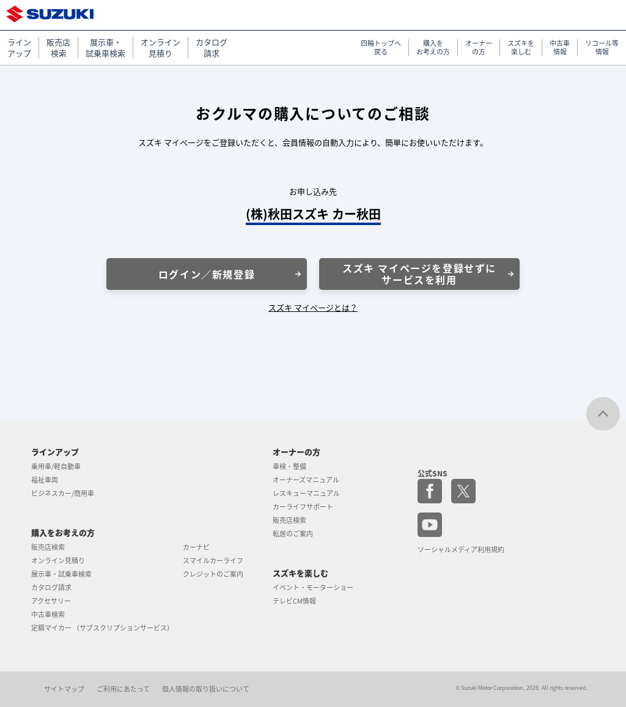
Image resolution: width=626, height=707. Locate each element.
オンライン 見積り (160, 48)
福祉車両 (44, 480)
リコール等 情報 (602, 48)
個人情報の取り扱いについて (205, 689)
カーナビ (196, 547)
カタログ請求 (51, 587)
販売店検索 (48, 547)
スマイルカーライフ (213, 560)
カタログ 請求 (211, 48)
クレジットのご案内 (213, 574)
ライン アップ (19, 48)
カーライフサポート (303, 507)
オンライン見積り (58, 560)
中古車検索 (48, 614)
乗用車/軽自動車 (56, 466)
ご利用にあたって (123, 689)
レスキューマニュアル (306, 493)
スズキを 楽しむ (520, 48)
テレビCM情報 (294, 601)
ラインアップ (55, 451)
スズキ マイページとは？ (313, 307)
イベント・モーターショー (313, 587)
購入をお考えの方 (63, 532)
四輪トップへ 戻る (381, 48)
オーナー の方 (478, 48)
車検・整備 (289, 466)
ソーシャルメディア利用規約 (461, 549)
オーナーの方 (296, 451)
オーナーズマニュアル (306, 480)
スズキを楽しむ (300, 573)
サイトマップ (64, 689)
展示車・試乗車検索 (61, 574)
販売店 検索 (58, 48)
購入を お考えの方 (433, 48)
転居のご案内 (293, 533)
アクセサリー (51, 601)
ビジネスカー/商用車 (62, 493)
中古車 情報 (560, 48)
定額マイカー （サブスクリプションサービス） (102, 628)
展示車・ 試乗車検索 (105, 48)
